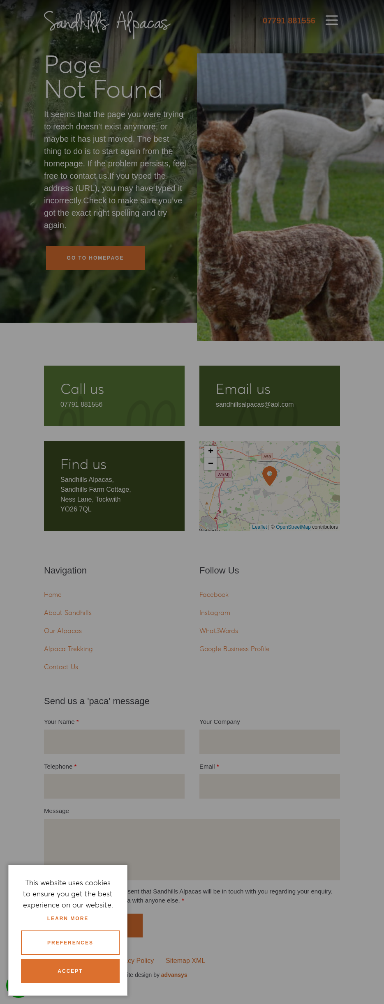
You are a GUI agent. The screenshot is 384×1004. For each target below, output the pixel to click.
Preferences (70, 943)
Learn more (68, 918)
